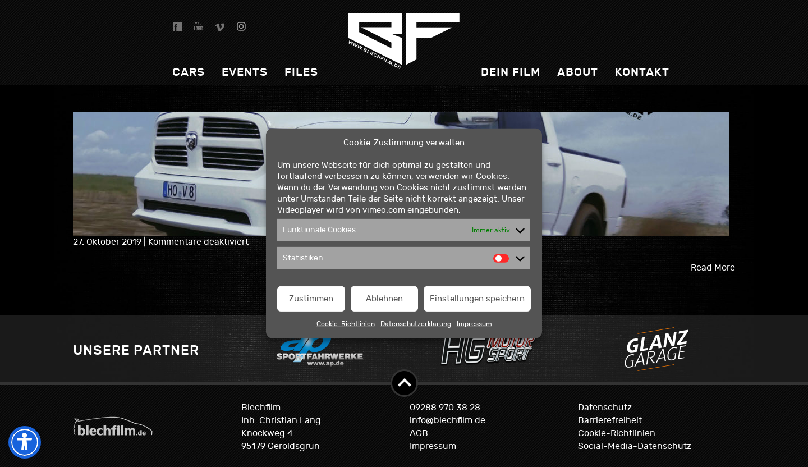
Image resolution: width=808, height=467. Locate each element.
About (577, 72)
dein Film (510, 72)
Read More (713, 268)
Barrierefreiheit (610, 420)
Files (301, 72)
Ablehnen (384, 299)
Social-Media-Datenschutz (634, 446)
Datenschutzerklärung (415, 324)
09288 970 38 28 (445, 407)
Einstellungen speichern (477, 299)
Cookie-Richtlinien (345, 324)
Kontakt (642, 72)
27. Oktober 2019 (108, 242)
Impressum (474, 324)
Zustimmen (311, 299)
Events (245, 72)
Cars (188, 72)
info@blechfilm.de (447, 420)
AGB (419, 433)
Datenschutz (605, 407)
